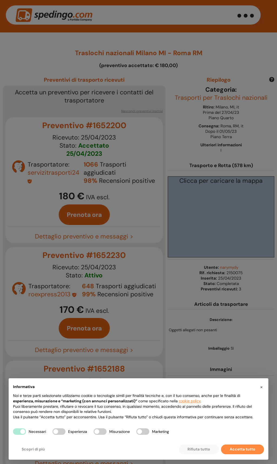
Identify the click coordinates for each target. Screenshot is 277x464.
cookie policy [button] (189, 401)
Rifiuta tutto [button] (198, 449)
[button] (261, 387)
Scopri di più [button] (33, 449)
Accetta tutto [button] (242, 449)
